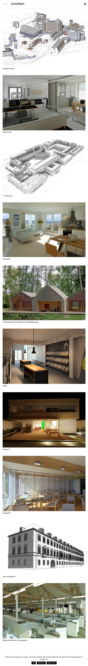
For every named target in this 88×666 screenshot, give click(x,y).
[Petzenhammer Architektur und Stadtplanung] (44, 293)
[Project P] (44, 419)
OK (34, 663)
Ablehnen (41, 663)
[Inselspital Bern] (44, 39)
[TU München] (44, 166)
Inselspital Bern (8, 69)
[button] (85, 4)
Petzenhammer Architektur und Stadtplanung (20, 322)
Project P (6, 449)
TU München (7, 196)
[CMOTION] (44, 102)
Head (5, 386)
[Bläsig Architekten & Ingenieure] (44, 610)
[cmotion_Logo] (5, 4)
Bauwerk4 (6, 259)
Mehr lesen (51, 663)
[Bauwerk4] (44, 229)
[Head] (44, 356)
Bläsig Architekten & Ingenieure (15, 640)
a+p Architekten (9, 577)
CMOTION (7, 132)
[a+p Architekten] (44, 547)
